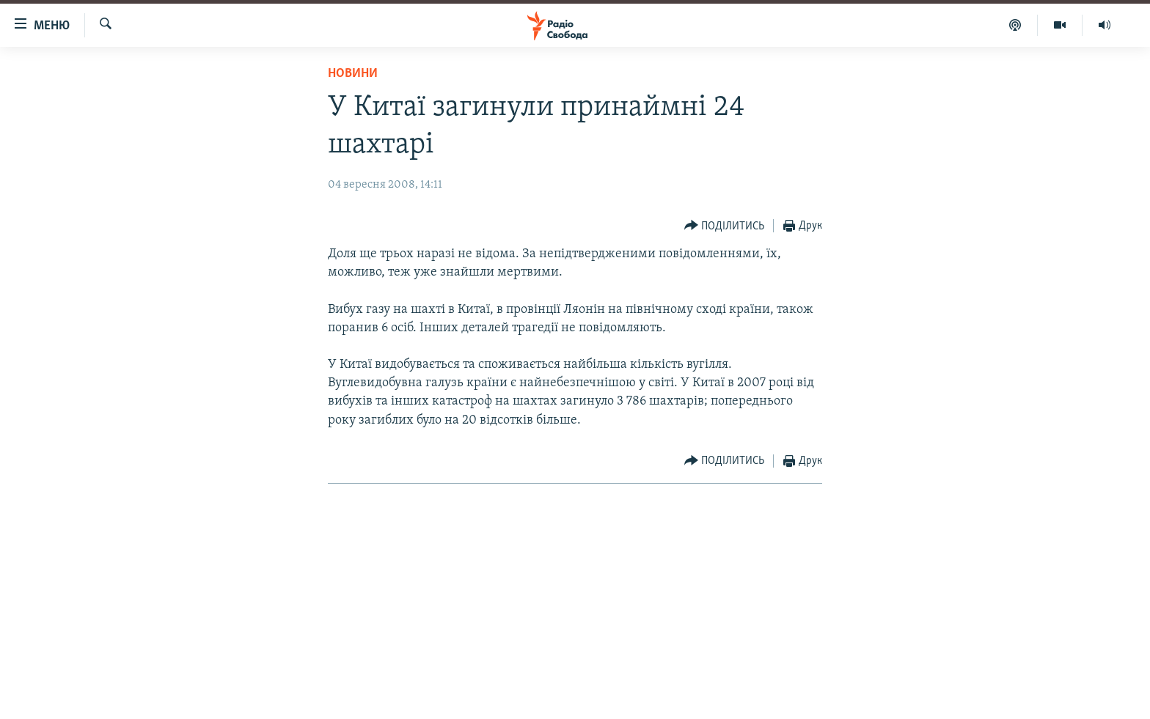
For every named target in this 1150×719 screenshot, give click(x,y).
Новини (353, 74)
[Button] (724, 226)
